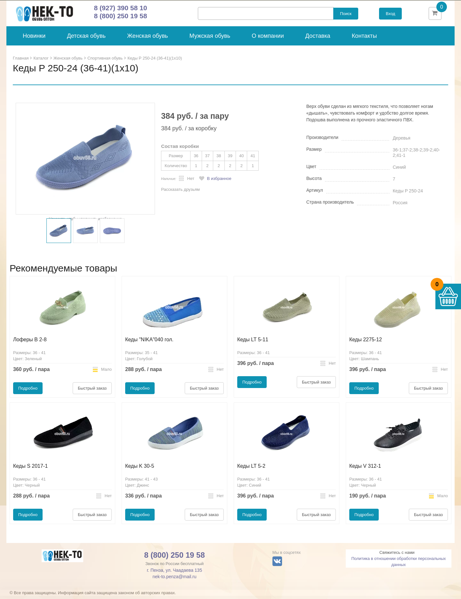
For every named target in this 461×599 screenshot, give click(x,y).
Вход (390, 15)
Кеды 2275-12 (365, 342)
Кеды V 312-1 (365, 469)
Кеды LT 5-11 (252, 342)
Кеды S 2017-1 (30, 469)
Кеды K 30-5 (139, 469)
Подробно (27, 391)
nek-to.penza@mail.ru (174, 579)
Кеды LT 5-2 (251, 469)
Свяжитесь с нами (397, 555)
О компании (268, 39)
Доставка (317, 39)
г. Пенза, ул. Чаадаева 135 (174, 573)
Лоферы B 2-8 (30, 342)
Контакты (364, 39)
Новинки (34, 39)
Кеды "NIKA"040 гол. (149, 342)
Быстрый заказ (92, 391)
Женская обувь (147, 39)
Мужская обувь (210, 39)
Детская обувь (86, 39)
